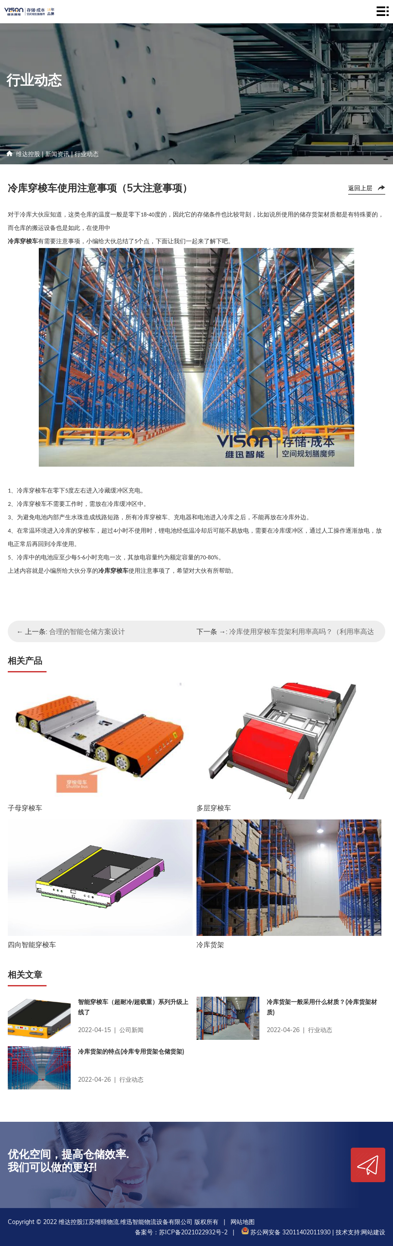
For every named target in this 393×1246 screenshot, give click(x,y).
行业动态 (87, 154)
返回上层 (360, 188)
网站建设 (373, 1232)
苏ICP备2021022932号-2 (193, 1232)
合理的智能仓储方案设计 (87, 631)
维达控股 (28, 154)
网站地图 (243, 1222)
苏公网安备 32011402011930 (285, 1232)
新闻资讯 (57, 154)
